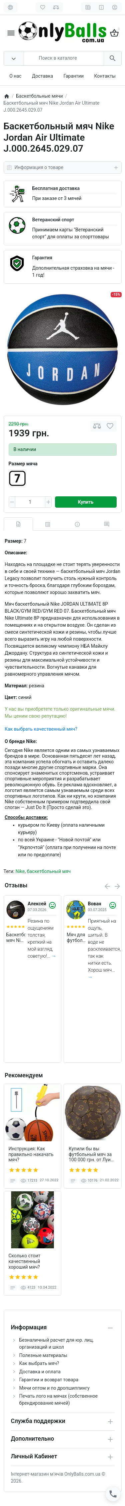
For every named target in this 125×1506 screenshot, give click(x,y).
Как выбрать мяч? (39, 1363)
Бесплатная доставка (56, 188)
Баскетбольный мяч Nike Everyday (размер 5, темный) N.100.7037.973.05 (15, 937)
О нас (15, 76)
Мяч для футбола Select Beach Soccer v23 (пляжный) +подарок (75, 937)
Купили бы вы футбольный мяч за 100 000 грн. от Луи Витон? (90, 1154)
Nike (20, 871)
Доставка (42, 76)
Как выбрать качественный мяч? (41, 729)
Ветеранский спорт (53, 219)
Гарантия (42, 257)
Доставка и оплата (40, 1371)
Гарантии (74, 76)
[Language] (10, 7)
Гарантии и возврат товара (49, 1379)
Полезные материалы (43, 1355)
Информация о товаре (62, 168)
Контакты (104, 76)
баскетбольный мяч (49, 871)
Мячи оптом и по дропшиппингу (54, 1388)
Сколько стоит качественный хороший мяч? (25, 1261)
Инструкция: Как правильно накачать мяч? (31, 1154)
